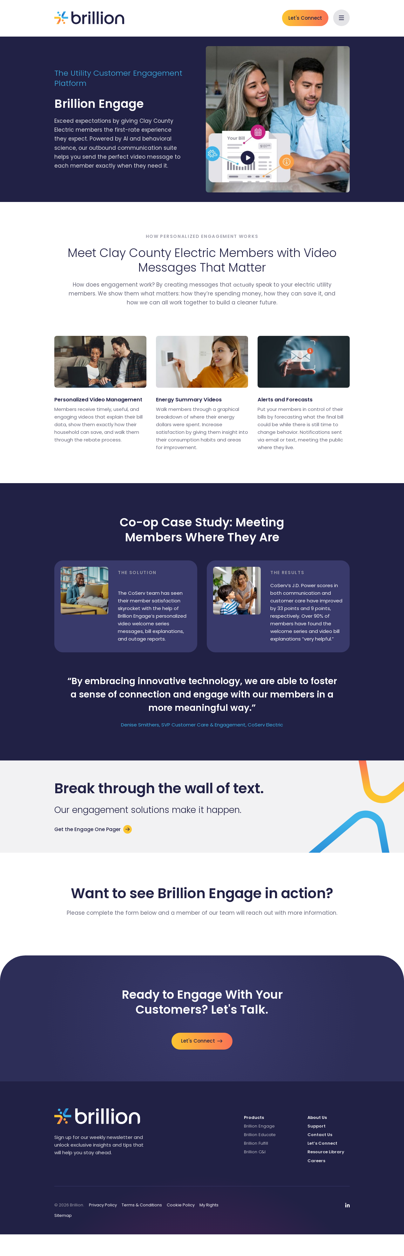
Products (254, 1139)
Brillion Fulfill (256, 1165)
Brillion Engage (259, 1147)
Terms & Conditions (142, 1226)
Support (316, 1147)
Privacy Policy (103, 1226)
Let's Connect (305, 18)
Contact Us (319, 1156)
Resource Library (325, 1173)
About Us (317, 1139)
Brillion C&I (255, 1173)
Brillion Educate (260, 1156)
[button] (341, 18)
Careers (316, 1182)
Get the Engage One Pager (91, 844)
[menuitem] (271, 1139)
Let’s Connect (322, 1165)
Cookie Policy (181, 1226)
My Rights (209, 1226)
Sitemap (63, 1237)
